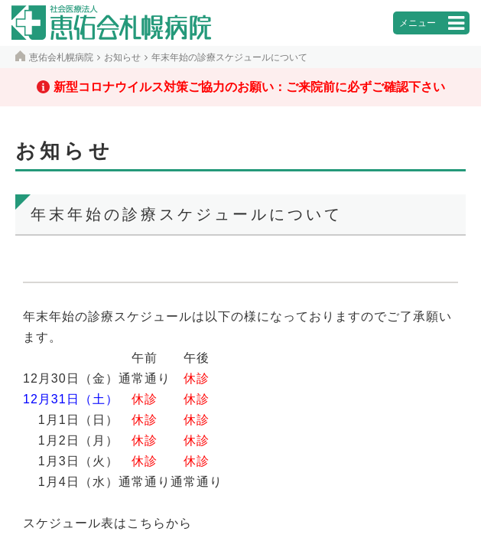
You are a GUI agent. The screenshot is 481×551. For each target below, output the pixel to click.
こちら (146, 523)
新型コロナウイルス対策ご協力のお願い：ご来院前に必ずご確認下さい (249, 86)
